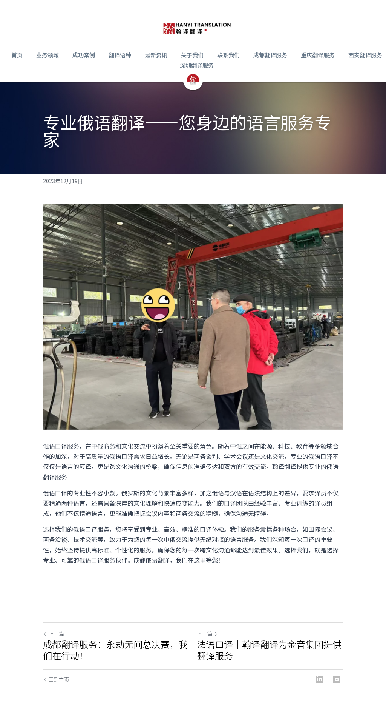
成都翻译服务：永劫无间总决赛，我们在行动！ (115, 650)
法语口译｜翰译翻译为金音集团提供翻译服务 (269, 650)
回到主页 (56, 679)
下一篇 (207, 633)
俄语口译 (55, 445)
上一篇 (53, 633)
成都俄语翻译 (151, 560)
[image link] (197, 26)
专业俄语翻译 (94, 122)
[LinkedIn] (319, 679)
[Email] (336, 679)
